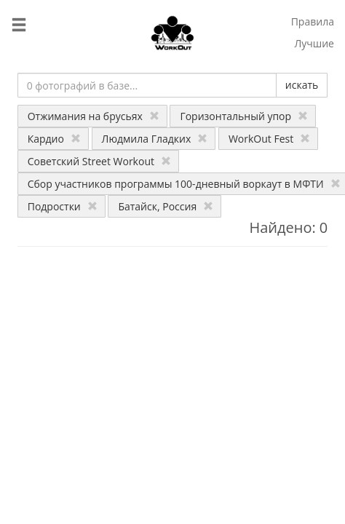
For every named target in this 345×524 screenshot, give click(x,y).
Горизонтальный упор (244, 116)
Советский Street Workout (99, 161)
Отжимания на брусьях (93, 116)
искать (301, 85)
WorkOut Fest (269, 139)
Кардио (54, 139)
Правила (312, 21)
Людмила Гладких (155, 139)
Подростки (63, 206)
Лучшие (314, 43)
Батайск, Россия (165, 206)
